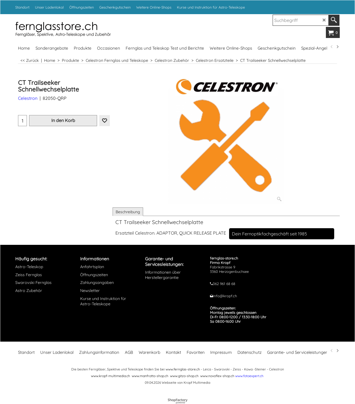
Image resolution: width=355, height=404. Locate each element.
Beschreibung (128, 211)
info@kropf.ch (225, 296)
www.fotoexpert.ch (249, 376)
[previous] (331, 46)
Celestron (27, 98)
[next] (337, 46)
